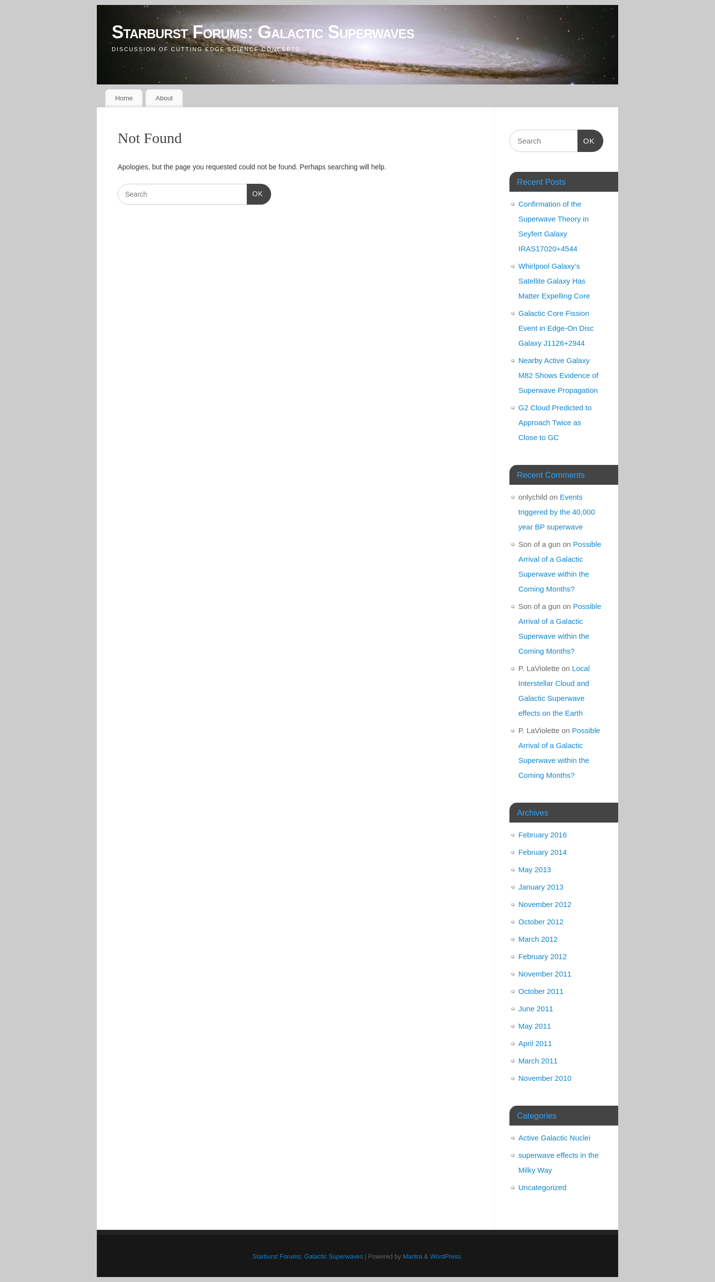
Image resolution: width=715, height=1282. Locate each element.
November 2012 (545, 904)
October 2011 (541, 991)
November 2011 (545, 974)
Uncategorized (542, 1187)
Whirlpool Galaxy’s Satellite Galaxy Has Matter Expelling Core (554, 281)
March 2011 (538, 1060)
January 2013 (541, 887)
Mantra (412, 1256)
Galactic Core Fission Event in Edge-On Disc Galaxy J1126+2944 (556, 328)
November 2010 (545, 1078)
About (164, 98)
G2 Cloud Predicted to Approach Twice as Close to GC (555, 422)
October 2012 (541, 921)
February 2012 (542, 956)
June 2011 (535, 1008)
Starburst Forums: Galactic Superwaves (263, 32)
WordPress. (446, 1256)
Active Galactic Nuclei (554, 1137)
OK (255, 194)
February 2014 (542, 852)
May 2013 (534, 869)
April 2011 (535, 1043)
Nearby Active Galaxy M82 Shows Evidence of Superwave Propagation (558, 375)
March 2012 (538, 939)
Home (124, 98)
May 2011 (534, 1026)
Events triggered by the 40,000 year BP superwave (556, 512)
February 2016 (542, 834)
